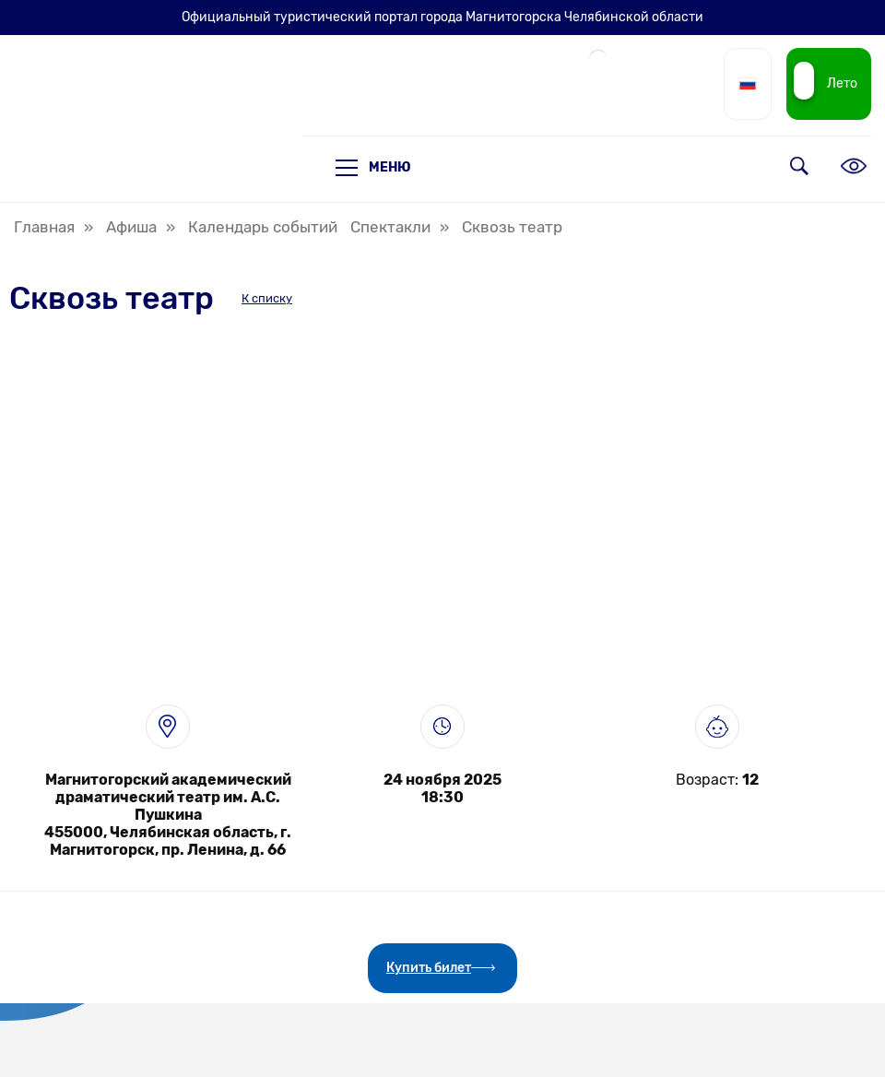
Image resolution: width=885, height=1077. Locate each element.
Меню (373, 168)
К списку (267, 298)
